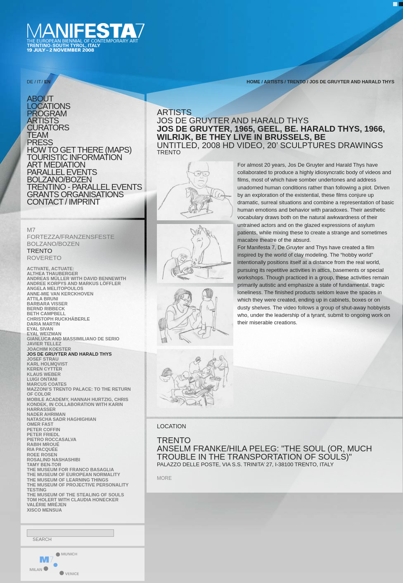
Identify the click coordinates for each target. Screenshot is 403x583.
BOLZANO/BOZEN (53, 243)
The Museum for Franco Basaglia (70, 469)
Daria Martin (43, 323)
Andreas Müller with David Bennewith (76, 278)
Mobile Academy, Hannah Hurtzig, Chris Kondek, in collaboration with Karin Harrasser (77, 404)
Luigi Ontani (42, 379)
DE (30, 81)
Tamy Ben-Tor (44, 464)
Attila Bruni (42, 298)
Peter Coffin (43, 429)
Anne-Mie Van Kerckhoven (60, 293)
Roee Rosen (42, 454)
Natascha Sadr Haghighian (61, 419)
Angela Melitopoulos (55, 288)
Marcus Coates (46, 384)
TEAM (37, 135)
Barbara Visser (47, 303)
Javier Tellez (44, 343)
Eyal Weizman (44, 333)
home (253, 81)
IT (39, 81)
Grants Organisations (75, 194)
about (40, 98)
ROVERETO (44, 257)
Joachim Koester (49, 349)
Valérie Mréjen (46, 504)
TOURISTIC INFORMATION (74, 157)
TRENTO (39, 250)
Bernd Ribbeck (46, 308)
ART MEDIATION (56, 164)
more (164, 478)
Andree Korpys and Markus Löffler (74, 283)
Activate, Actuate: (50, 268)
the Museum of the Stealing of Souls (75, 494)
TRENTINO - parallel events (84, 187)
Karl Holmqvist (47, 363)
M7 (31, 229)
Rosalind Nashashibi (53, 459)
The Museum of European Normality (73, 474)
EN (47, 81)
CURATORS (48, 127)
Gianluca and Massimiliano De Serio (73, 338)
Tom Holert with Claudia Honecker (73, 499)
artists (43, 120)
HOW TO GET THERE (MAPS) (79, 149)
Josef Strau (43, 358)
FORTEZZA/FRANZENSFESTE (70, 236)
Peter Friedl (43, 434)
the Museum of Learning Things (67, 479)
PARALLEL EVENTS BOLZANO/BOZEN (62, 175)
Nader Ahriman (46, 414)
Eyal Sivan (40, 328)
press (40, 142)
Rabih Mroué (43, 444)
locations (48, 106)
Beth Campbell (46, 313)
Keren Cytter (44, 368)
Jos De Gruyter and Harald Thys (69, 354)
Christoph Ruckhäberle (58, 318)
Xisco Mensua (44, 509)
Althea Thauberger (52, 273)
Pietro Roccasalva (51, 439)
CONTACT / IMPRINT (63, 201)
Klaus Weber (44, 374)
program (46, 113)
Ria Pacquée (42, 449)
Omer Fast (40, 424)
